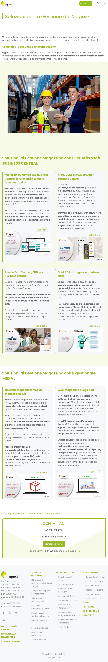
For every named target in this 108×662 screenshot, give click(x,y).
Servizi (87, 602)
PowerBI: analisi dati (39, 628)
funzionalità (91, 572)
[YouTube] (10, 612)
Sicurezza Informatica (67, 584)
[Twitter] (16, 612)
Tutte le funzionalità (94, 598)
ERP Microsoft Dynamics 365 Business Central (41, 583)
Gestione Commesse (94, 585)
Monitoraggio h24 (66, 596)
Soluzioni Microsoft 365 (68, 600)
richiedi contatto (54, 543)
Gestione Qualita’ (93, 594)
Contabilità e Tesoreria (95, 577)
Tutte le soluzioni (38, 639)
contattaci (85, 3)
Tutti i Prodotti (64, 627)
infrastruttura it (67, 572)
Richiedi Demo (91, 611)
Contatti (89, 615)
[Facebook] (3, 612)
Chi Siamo (89, 606)
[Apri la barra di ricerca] (98, 3)
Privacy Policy (47, 654)
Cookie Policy (60, 654)
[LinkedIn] (3, 620)
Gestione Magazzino (94, 590)
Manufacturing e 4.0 (94, 581)
